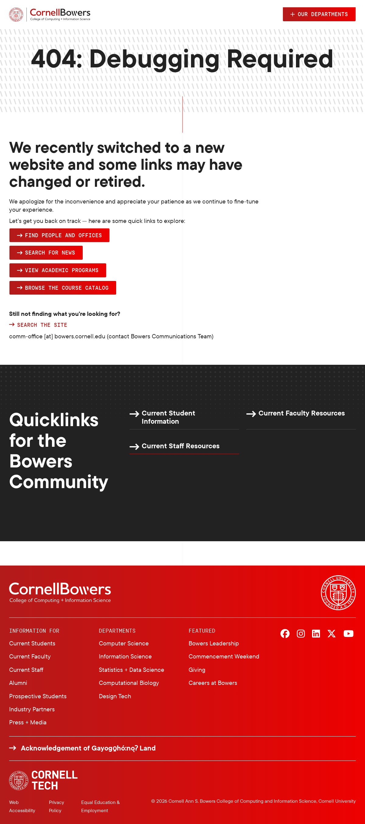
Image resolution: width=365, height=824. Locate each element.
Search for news (50, 252)
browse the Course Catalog (67, 287)
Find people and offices (63, 235)
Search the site (42, 325)
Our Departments (323, 14)
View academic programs (62, 270)
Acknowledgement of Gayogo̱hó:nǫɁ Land (88, 748)
